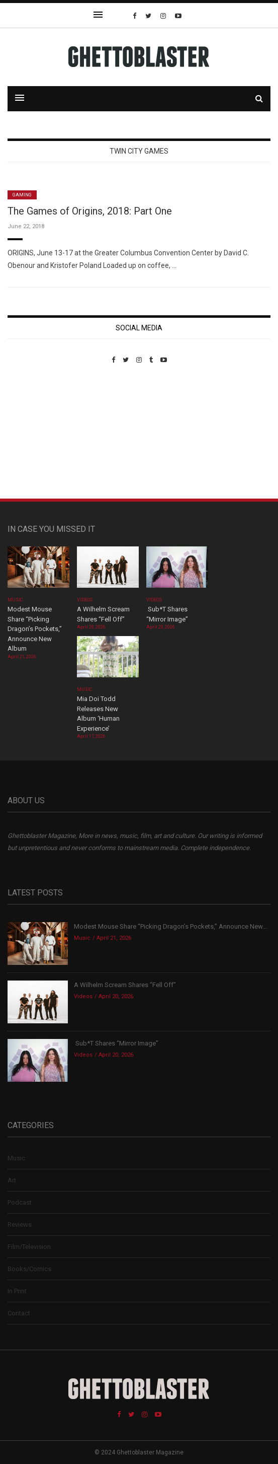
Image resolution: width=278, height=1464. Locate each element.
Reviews (20, 1224)
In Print (17, 1291)
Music (15, 599)
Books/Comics (29, 1269)
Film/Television (29, 1246)
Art (12, 1180)
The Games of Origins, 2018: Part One (90, 211)
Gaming (22, 194)
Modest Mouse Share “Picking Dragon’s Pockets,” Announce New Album (35, 628)
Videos (84, 599)
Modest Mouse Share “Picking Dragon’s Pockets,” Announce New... (170, 926)
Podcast (20, 1202)
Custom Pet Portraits (37, 433)
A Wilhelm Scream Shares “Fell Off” (125, 985)
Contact (19, 1313)
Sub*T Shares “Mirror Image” (116, 1043)
